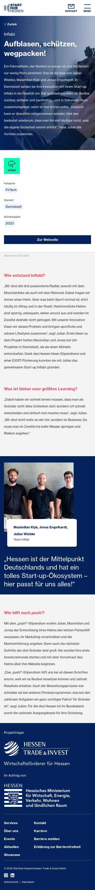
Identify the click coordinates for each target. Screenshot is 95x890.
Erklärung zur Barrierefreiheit (57, 847)
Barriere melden (47, 839)
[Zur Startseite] (13, 8)
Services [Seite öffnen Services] (11, 823)
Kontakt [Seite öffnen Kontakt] (40, 823)
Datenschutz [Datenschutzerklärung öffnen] (11, 881)
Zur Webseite (47, 240)
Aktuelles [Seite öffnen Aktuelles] (11, 847)
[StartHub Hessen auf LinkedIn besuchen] (11, 875)
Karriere (40, 831)
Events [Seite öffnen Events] (9, 839)
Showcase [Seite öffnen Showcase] (12, 855)
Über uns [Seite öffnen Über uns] (11, 831)
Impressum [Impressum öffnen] (28, 881)
